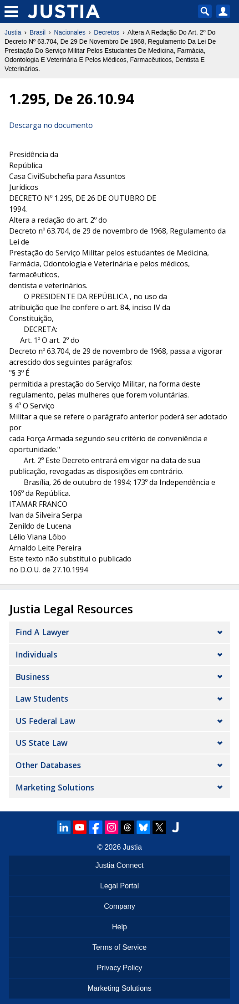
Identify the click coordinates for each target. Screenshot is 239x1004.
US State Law (41, 742)
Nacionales (70, 32)
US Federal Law (45, 720)
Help (119, 927)
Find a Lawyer (42, 632)
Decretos (106, 32)
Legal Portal (119, 886)
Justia (13, 32)
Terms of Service (119, 947)
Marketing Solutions (54, 787)
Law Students (41, 698)
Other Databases (48, 764)
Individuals (36, 654)
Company (119, 906)
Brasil (38, 32)
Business (32, 676)
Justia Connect (120, 865)
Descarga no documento (51, 125)
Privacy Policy (119, 968)
